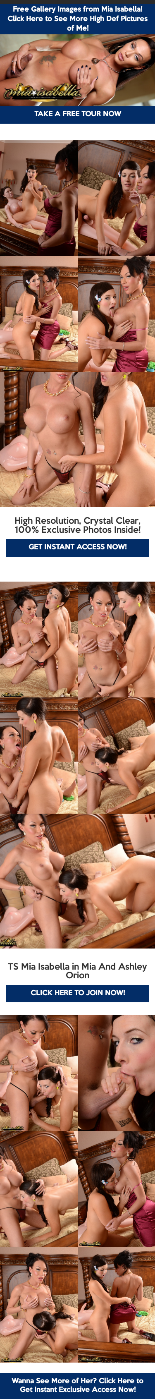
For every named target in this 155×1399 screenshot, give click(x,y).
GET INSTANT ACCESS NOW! (77, 547)
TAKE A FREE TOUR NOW (77, 114)
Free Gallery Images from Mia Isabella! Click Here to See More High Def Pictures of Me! (77, 19)
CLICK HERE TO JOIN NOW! (78, 993)
